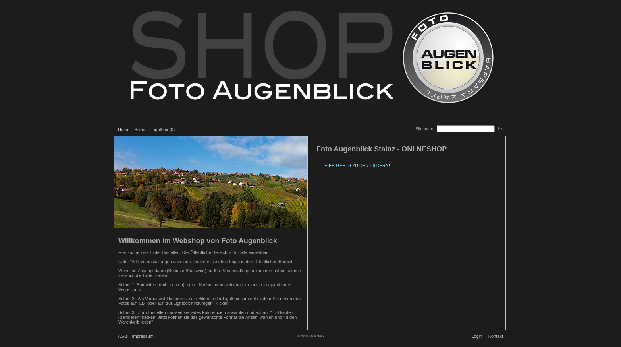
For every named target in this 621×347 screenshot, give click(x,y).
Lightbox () (163, 129)
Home (123, 129)
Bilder (140, 129)
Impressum (142, 336)
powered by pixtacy (310, 335)
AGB (122, 336)
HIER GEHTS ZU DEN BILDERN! (357, 165)
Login (476, 336)
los (500, 128)
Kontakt (495, 336)
